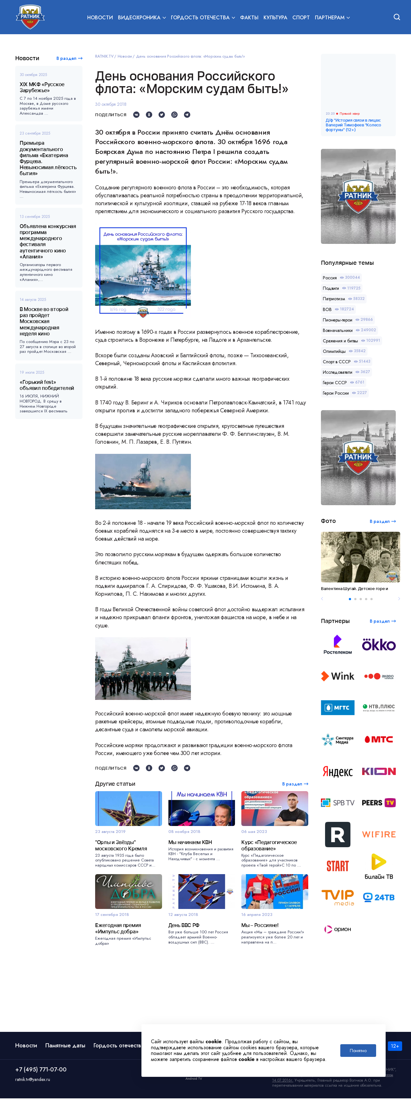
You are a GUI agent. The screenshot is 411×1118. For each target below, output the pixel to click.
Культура (275, 18)
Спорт (301, 18)
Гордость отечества (119, 1065)
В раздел (66, 58)
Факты (249, 18)
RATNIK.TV (104, 56)
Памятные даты (65, 1065)
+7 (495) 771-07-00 (41, 1089)
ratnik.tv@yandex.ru (32, 1099)
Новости (100, 18)
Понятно (358, 1050)
